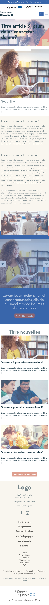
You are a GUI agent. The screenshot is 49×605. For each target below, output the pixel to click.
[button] (46, 14)
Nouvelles (24, 562)
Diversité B (6, 15)
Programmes (24, 526)
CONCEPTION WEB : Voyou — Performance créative (31, 579)
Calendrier (24, 557)
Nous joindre (24, 560)
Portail (24, 552)
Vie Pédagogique (24, 536)
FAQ (25, 565)
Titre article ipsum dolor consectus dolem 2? (22, 407)
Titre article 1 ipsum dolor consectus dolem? (22, 452)
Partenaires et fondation (36, 571)
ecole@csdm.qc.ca (24, 505)
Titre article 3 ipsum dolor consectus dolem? (22, 362)
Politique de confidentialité (24, 573)
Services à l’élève (24, 531)
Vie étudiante (24, 541)
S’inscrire (24, 545)
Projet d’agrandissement (13, 571)
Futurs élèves (24, 555)
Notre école (24, 521)
